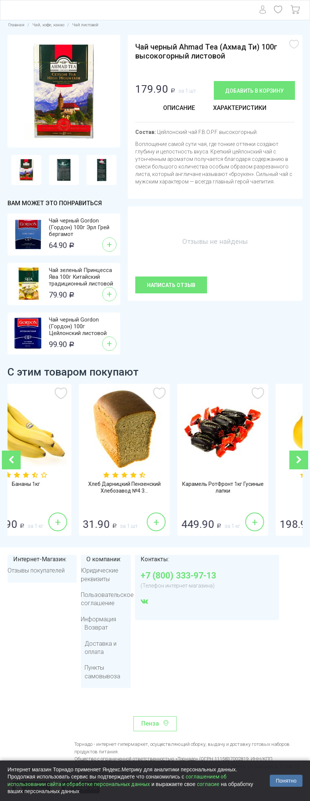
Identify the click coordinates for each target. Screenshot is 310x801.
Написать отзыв (171, 285)
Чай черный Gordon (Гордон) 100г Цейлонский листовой (78, 326)
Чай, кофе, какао (48, 25)
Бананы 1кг (57, 484)
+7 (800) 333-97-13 (178, 576)
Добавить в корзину (254, 91)
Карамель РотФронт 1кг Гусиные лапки (254, 487)
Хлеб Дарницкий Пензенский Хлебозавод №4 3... (155, 487)
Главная (16, 25)
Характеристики (239, 107)
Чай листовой (85, 25)
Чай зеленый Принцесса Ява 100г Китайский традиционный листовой (81, 277)
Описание (179, 107)
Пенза (150, 723)
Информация (98, 619)
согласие (208, 784)
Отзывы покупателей (36, 570)
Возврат (96, 627)
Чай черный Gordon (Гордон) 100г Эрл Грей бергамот (79, 227)
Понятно (286, 781)
